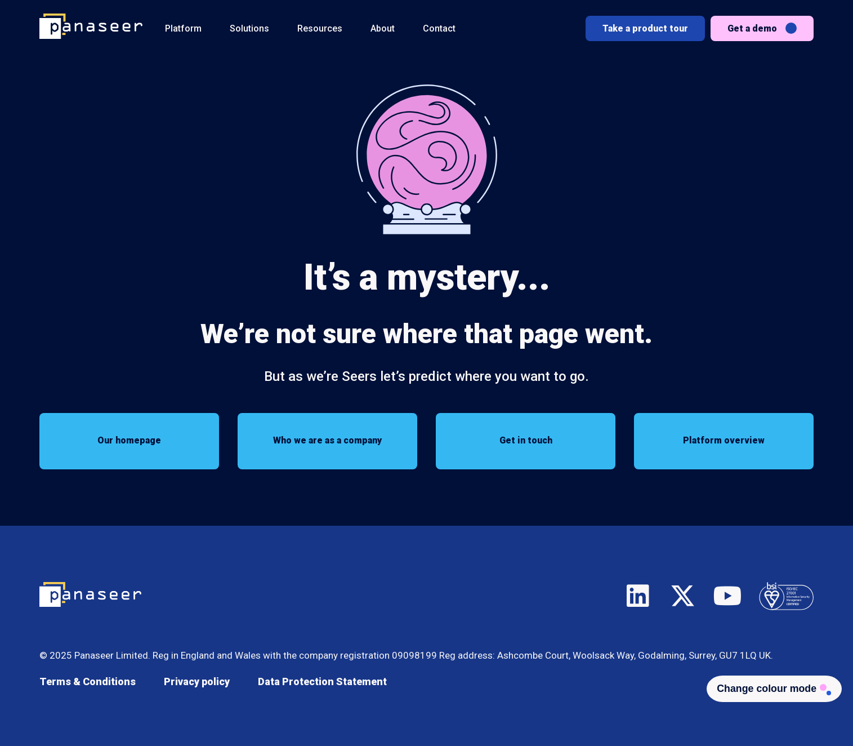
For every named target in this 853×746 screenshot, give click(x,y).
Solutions (249, 28)
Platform (183, 28)
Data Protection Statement (322, 681)
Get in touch (525, 441)
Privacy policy (197, 681)
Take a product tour (645, 28)
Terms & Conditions (87, 681)
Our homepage (129, 441)
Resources (319, 28)
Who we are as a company (327, 441)
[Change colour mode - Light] (772, 689)
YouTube (728, 594)
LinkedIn (638, 594)
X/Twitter (683, 594)
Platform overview (724, 441)
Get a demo (752, 28)
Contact (439, 28)
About (382, 28)
